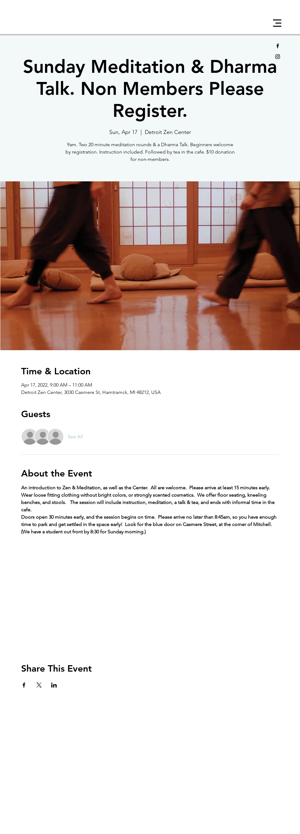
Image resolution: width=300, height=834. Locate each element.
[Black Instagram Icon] (278, 57)
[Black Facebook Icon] (278, 46)
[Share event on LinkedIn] (54, 685)
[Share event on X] (39, 685)
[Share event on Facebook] (24, 685)
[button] (277, 23)
